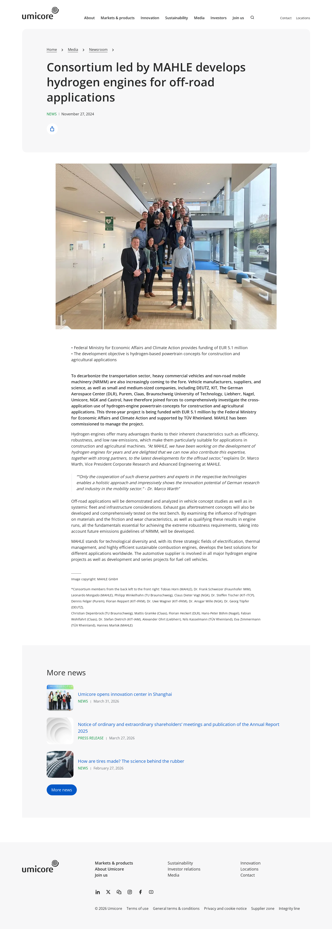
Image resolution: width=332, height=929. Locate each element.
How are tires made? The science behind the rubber (131, 761)
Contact (286, 18)
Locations (303, 18)
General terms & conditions (176, 908)
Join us (101, 875)
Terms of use (137, 908)
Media (173, 875)
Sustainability (180, 863)
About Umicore (109, 869)
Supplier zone (262, 908)
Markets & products (114, 863)
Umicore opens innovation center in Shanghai (125, 694)
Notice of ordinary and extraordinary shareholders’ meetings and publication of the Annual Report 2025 (178, 727)
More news (61, 789)
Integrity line (289, 908)
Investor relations (184, 869)
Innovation (150, 17)
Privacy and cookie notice (225, 908)
